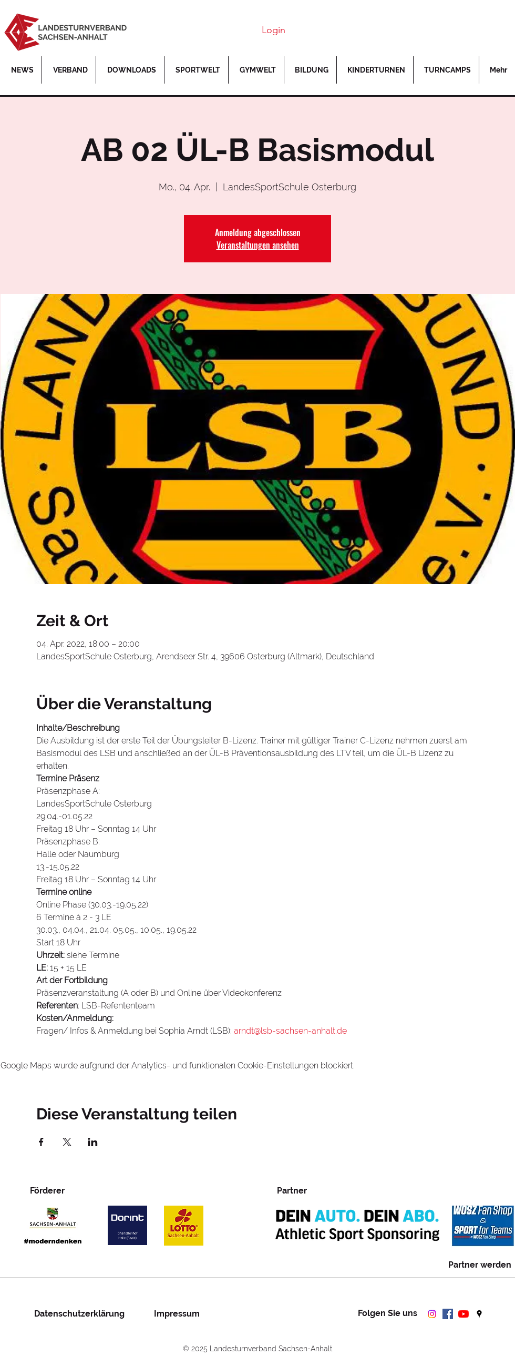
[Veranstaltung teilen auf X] (67, 1142)
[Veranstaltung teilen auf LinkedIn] (93, 1142)
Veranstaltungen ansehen (258, 245)
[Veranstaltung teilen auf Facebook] (41, 1142)
